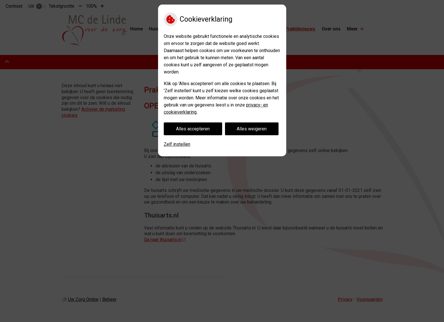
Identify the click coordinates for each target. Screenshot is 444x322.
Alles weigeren (252, 129)
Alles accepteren (193, 129)
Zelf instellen (177, 144)
